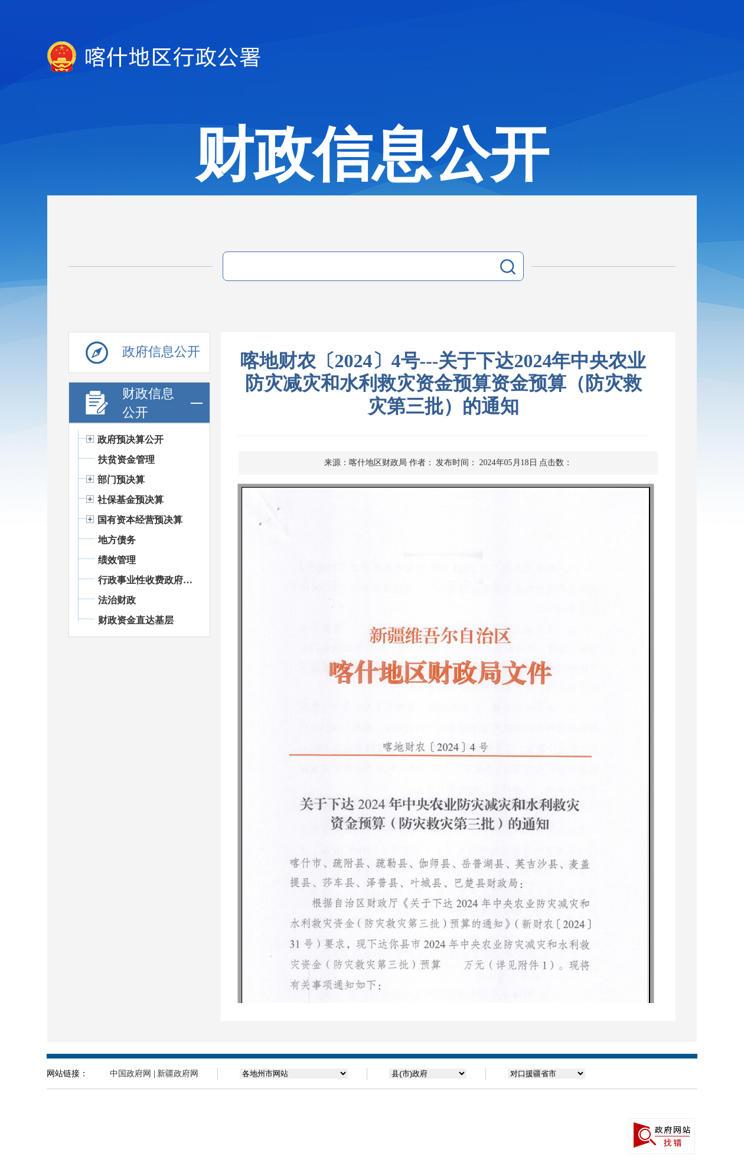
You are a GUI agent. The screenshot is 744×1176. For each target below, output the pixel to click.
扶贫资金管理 (126, 460)
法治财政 (117, 600)
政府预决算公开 (130, 440)
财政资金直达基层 (136, 620)
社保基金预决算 (130, 500)
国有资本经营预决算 (139, 520)
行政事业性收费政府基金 (148, 580)
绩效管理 (117, 560)
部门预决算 (121, 480)
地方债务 (117, 540)
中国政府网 (130, 1073)
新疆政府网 (177, 1073)
